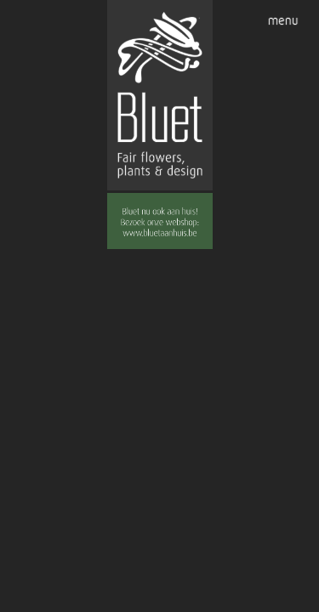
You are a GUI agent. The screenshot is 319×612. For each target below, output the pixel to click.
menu (283, 21)
